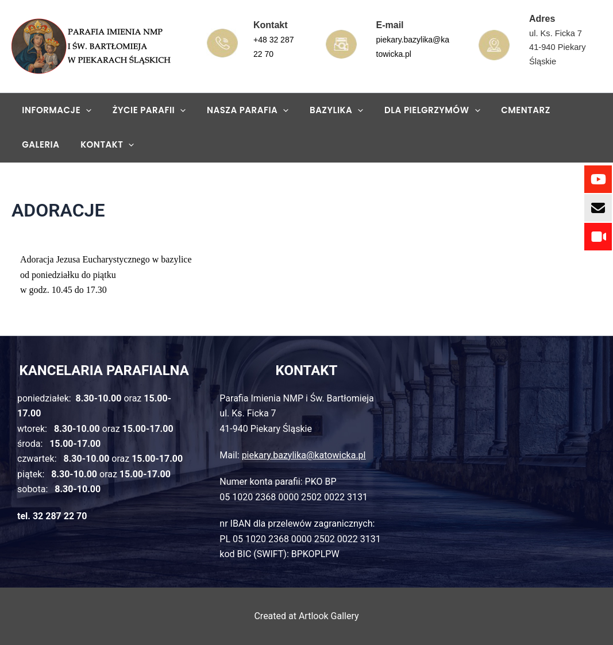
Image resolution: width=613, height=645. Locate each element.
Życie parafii (143, 110)
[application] (84, 110)
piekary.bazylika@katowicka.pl (304, 455)
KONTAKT (47, 145)
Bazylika (323, 110)
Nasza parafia (238, 110)
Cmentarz (505, 110)
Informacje (55, 110)
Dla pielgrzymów (415, 110)
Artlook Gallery (329, 616)
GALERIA (565, 110)
